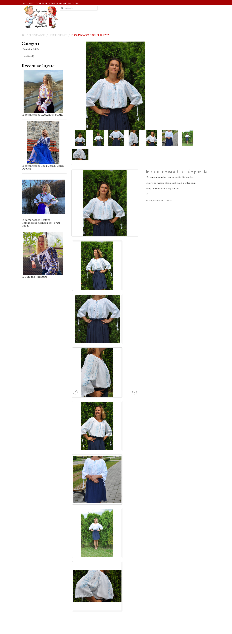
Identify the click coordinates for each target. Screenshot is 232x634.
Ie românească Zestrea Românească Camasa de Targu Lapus (41, 222)
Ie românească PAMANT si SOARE (42, 114)
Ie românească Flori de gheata (90, 35)
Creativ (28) (28, 56)
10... (148, 194)
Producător (37, 35)
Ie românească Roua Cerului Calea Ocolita (43, 167)
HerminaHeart (58, 35)
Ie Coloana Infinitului (34, 276)
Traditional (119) (31, 49)
